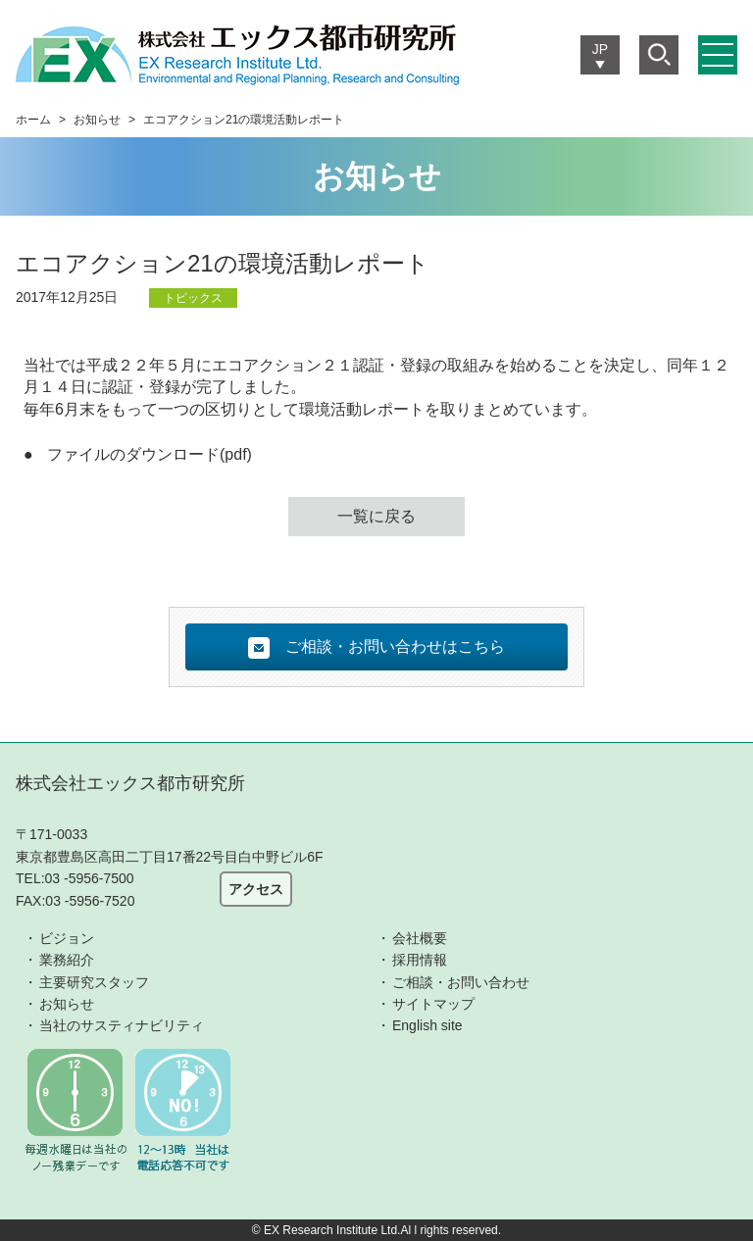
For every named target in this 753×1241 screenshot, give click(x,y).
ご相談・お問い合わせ (460, 982)
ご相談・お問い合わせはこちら (376, 648)
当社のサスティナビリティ (121, 1025)
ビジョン (66, 938)
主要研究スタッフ (94, 982)
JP (600, 49)
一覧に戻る (376, 516)
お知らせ (97, 119)
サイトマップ (433, 1004)
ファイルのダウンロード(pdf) (149, 454)
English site (427, 1025)
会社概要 (419, 938)
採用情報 (419, 960)
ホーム (33, 119)
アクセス (255, 889)
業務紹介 (66, 960)
